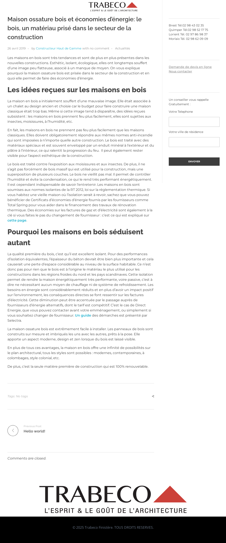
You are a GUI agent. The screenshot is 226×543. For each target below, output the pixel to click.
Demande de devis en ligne (190, 67)
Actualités (122, 48)
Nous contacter (180, 71)
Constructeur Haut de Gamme (58, 48)
